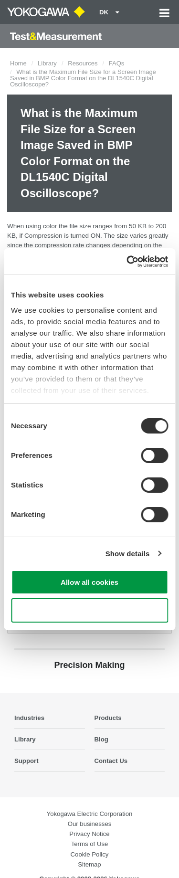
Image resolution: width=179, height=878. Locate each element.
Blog (101, 739)
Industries (29, 717)
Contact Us (111, 760)
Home (18, 63)
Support (26, 760)
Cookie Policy (90, 854)
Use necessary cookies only (89, 610)
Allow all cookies (89, 582)
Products (108, 717)
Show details (127, 554)
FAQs (117, 63)
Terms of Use (89, 843)
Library (47, 63)
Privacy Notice (89, 833)
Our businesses (90, 823)
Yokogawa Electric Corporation (90, 813)
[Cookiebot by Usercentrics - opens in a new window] (127, 261)
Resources (82, 63)
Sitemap (89, 864)
